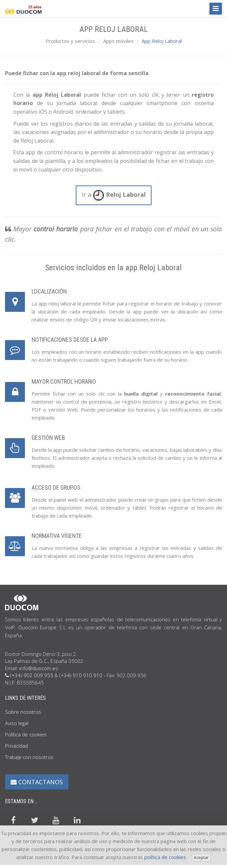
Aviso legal (16, 723)
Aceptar (201, 857)
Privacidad (16, 745)
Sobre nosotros (23, 711)
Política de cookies (26, 734)
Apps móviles (118, 41)
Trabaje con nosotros (29, 757)
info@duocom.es (38, 668)
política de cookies (165, 857)
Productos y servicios (70, 41)
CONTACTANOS (37, 782)
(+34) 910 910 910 (80, 675)
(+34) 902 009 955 (31, 675)
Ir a (114, 195)
